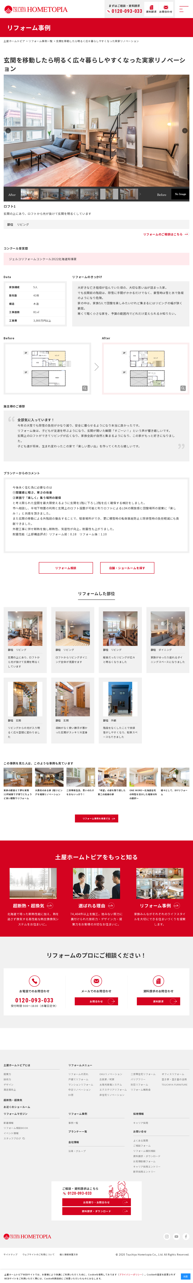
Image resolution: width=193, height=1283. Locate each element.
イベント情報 (11, 1151)
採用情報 (138, 1132)
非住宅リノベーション (111, 1113)
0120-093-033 (127, 11)
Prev (9, 130)
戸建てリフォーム (78, 1097)
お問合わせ (103, 1020)
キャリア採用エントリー (147, 1185)
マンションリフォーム (80, 1102)
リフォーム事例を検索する (104, 822)
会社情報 (73, 1160)
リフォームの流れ (78, 1092)
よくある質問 (140, 1158)
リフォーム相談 (66, 568)
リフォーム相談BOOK (16, 1146)
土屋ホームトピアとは (17, 1083)
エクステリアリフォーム (113, 1108)
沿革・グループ (77, 1169)
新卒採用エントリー (144, 1190)
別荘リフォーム (139, 1102)
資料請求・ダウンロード (147, 1174)
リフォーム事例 (77, 1132)
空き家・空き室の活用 (174, 1097)
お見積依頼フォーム (144, 1179)
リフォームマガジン (16, 1132)
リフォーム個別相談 (144, 1169)
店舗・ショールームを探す (127, 568)
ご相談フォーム (142, 1164)
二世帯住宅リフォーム (143, 1092)
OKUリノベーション (110, 1092)
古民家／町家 (106, 1097)
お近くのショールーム (17, 1125)
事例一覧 (73, 1141)
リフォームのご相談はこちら (166, 234)
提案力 (7, 1092)
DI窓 (70, 1113)
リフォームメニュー (80, 1083)
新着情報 (9, 1141)
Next (183, 130)
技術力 (7, 1097)
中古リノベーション (79, 1108)
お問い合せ (140, 1150)
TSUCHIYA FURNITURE (174, 1102)
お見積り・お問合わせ (104, 1222)
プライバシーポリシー (130, 1274)
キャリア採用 (140, 1141)
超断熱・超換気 (13, 1118)
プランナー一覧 (77, 1150)
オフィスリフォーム (173, 1092)
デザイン (9, 1102)
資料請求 (166, 1020)
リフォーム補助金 (141, 1108)
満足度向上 (10, 1108)
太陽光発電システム (110, 1102)
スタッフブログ (14, 1157)
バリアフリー (138, 1097)
